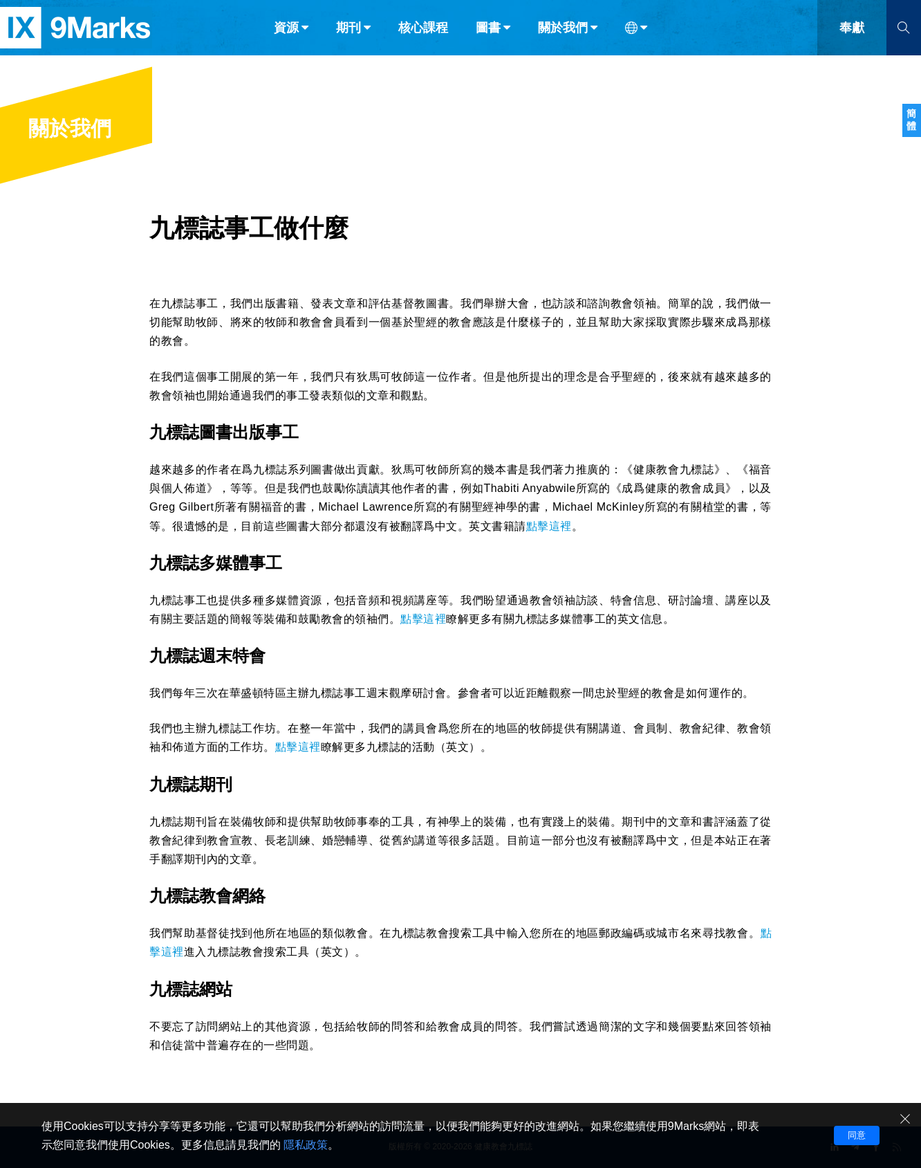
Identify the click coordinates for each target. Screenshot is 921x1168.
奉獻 (851, 40)
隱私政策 (305, 1145)
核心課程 (423, 40)
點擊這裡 (549, 526)
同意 (857, 1135)
